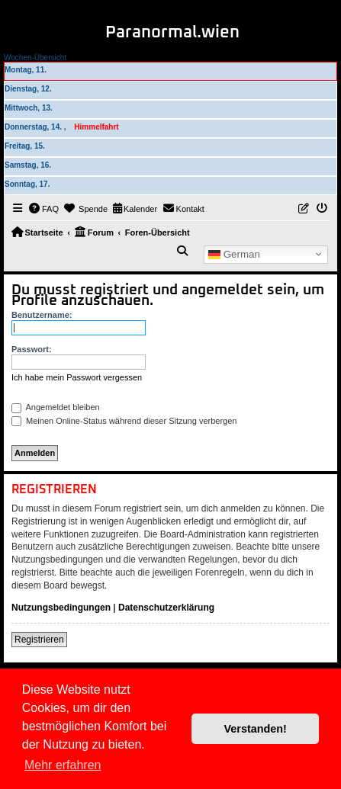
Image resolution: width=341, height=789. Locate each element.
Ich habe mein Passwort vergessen (76, 377)
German (234, 254)
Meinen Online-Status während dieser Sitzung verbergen (123, 420)
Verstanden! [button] (255, 729)
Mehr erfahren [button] (62, 765)
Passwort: (31, 349)
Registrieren (39, 639)
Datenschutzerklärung (166, 607)
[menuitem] (44, 209)
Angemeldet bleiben (55, 407)
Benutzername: (41, 314)
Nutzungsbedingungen (61, 607)
